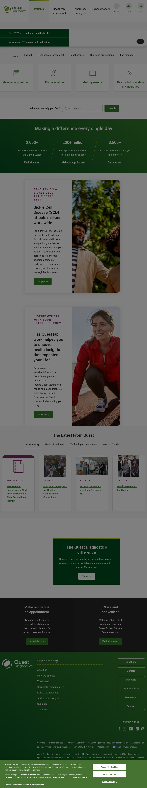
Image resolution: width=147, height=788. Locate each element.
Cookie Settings (109, 782)
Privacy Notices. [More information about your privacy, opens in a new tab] (37, 785)
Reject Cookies (109, 774)
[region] (73, 774)
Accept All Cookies (109, 767)
